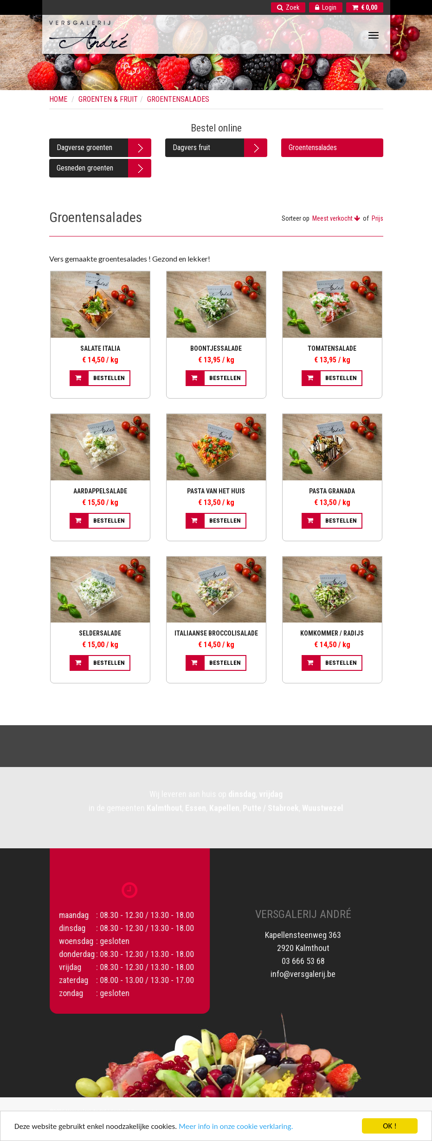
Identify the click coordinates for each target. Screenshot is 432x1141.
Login (325, 7)
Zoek (288, 7)
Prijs (377, 218)
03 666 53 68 (303, 953)
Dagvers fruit (191, 147)
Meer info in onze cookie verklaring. (236, 1127)
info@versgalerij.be (303, 966)
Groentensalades (313, 147)
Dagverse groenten (84, 147)
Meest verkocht (336, 218)
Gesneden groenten (85, 168)
